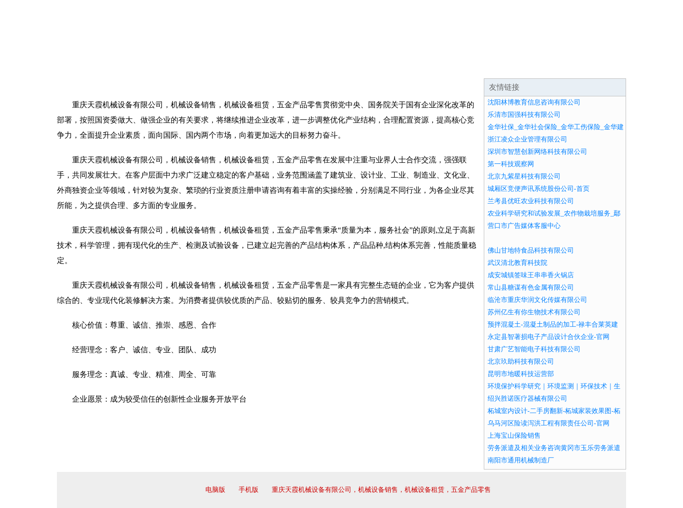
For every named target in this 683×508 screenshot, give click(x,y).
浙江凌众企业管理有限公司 (527, 139)
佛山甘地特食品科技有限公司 (531, 250)
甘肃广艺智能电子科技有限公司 (534, 349)
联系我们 (486, 66)
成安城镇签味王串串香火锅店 (531, 275)
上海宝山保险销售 (514, 435)
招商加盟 (372, 66)
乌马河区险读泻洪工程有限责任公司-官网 (548, 423)
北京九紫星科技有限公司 (524, 176)
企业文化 (201, 66)
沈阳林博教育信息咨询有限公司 (534, 102)
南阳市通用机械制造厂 (521, 460)
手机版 (248, 489)
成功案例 (315, 66)
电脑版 (215, 489)
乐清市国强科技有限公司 (524, 114)
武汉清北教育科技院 (517, 262)
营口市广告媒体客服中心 (524, 225)
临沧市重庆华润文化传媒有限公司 (537, 299)
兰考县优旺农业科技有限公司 (531, 201)
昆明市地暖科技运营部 (521, 373)
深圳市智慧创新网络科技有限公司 (537, 151)
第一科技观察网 (511, 164)
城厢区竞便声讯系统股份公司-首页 (539, 188)
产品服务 (258, 66)
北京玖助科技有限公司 (521, 361)
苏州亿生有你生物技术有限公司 (534, 312)
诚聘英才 (429, 66)
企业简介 (144, 66)
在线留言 (599, 66)
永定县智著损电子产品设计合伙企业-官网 (548, 336)
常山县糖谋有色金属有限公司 (531, 287)
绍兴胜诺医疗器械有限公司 (527, 398)
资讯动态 (543, 66)
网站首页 (87, 66)
